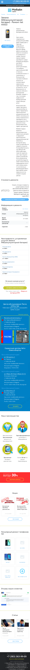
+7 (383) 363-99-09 (21, 1)
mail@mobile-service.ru (17, 324)
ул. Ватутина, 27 (9, 390)
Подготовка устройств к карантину (20, 630)
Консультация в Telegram (11, 326)
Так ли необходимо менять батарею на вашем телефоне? (7, 631)
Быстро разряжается (8, 262)
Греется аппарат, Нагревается (11, 272)
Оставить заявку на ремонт (15, 288)
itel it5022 (25, 209)
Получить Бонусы (15, 479)
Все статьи (14, 641)
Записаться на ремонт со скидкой (15, 199)
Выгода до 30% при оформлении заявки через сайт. (22, 507)
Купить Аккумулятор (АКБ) (10, 256)
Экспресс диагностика (7, 459)
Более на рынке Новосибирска (22, 459)
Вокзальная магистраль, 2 (13, 318)
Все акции (14, 519)
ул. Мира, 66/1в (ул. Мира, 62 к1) (15, 374)
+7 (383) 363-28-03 (9, 322)
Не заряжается (6, 251)
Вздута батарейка (7, 267)
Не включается (6, 246)
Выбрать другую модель (7, 46)
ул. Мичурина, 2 (9, 357)
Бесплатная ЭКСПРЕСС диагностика (6, 507)
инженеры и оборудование (23, 437)
